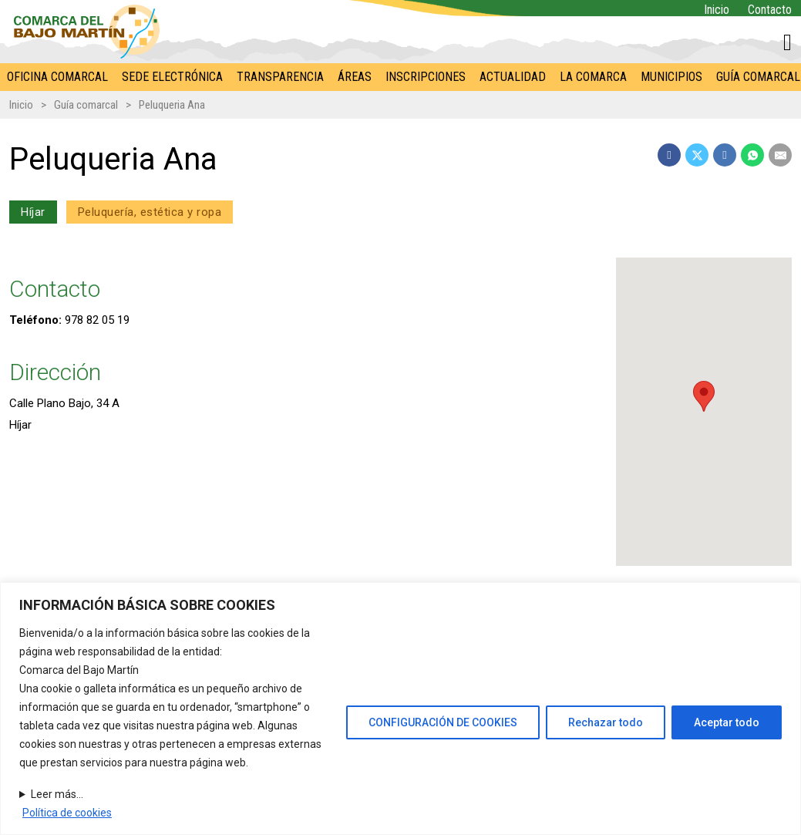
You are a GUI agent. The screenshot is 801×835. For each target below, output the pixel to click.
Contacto (770, 9)
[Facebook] (669, 155)
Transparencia (280, 76)
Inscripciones (425, 76)
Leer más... (57, 794)
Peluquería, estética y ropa (150, 212)
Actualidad (513, 76)
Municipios (671, 76)
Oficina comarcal (57, 76)
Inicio (716, 9)
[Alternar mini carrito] (787, 42)
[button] (703, 396)
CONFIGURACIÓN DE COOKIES (443, 722)
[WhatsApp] (752, 155)
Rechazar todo (605, 722)
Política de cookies (67, 812)
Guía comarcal (86, 105)
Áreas (355, 76)
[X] (696, 155)
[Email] (780, 155)
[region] (400, 708)
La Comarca (593, 76)
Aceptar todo (726, 722)
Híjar (33, 212)
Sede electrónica (172, 76)
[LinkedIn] (724, 155)
